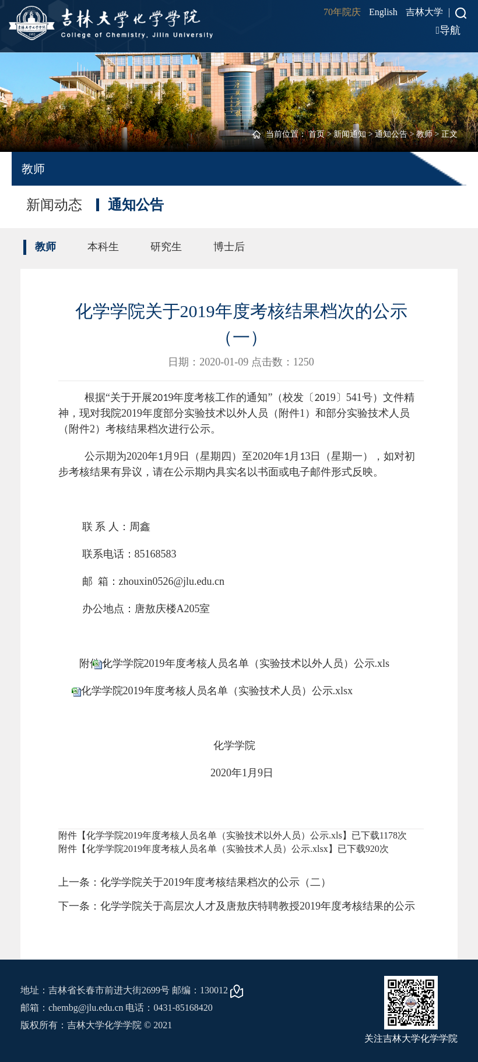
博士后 (229, 247)
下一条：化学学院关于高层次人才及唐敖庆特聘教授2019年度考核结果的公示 (236, 906)
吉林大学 (424, 12)
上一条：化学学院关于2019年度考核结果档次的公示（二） (194, 882)
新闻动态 (54, 204)
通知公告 (391, 134)
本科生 (103, 247)
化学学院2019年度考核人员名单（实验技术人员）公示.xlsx (217, 691)
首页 (316, 134)
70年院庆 (342, 12)
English (383, 12)
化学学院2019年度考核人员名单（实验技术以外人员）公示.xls (246, 663)
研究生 (166, 247)
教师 (424, 134)
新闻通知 (349, 134)
